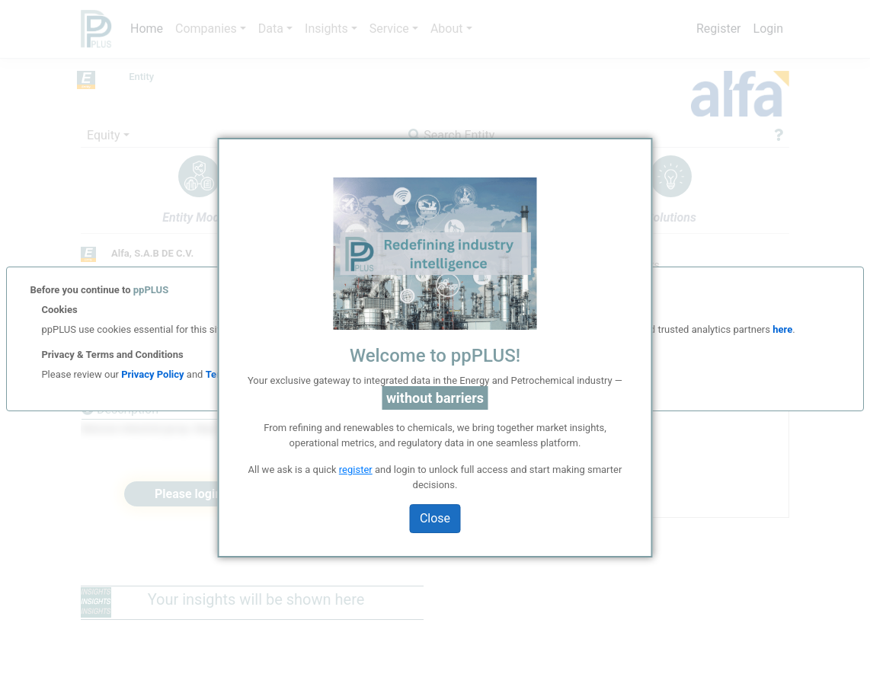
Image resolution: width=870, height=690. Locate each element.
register (356, 469)
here (781, 329)
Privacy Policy (152, 374)
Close (435, 518)
